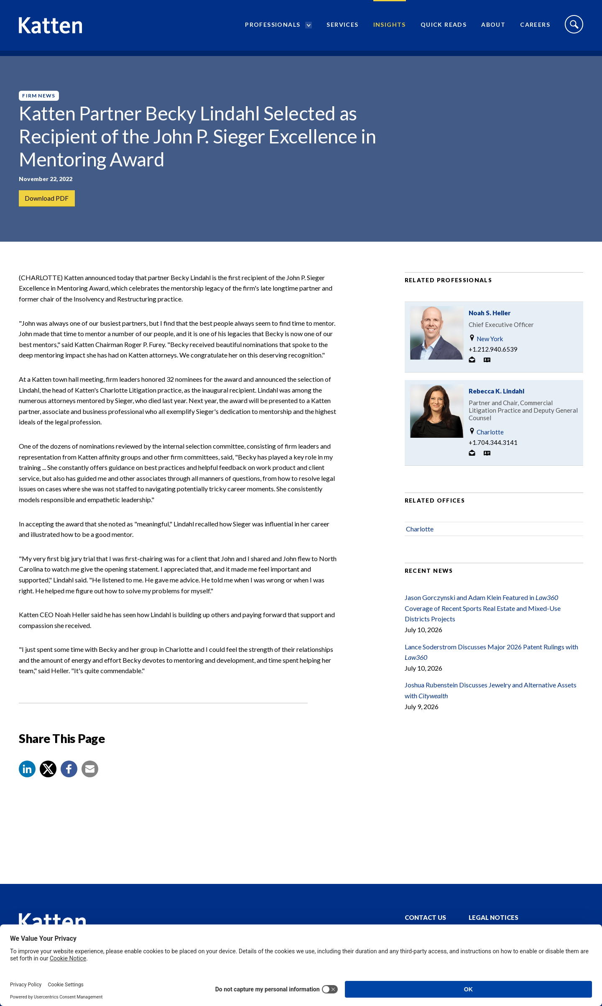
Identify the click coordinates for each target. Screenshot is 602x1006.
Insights (389, 27)
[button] (27, 779)
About (493, 27)
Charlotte (486, 442)
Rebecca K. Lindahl (496, 401)
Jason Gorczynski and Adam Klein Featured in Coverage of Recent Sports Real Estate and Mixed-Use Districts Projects (483, 618)
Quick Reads (444, 27)
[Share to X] (48, 779)
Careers (535, 27)
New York (486, 349)
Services (342, 27)
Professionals (272, 27)
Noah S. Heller (489, 323)
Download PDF (47, 198)
